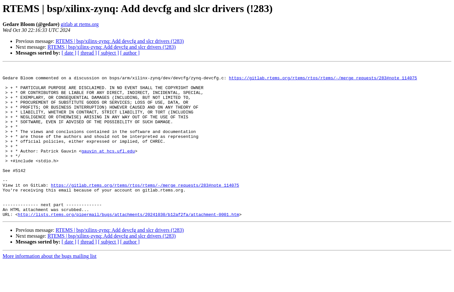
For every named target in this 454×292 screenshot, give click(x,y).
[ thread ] (87, 53)
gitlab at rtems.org (80, 24)
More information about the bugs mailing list (49, 286)
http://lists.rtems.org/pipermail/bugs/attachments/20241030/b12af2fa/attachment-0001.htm (128, 244)
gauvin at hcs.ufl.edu (108, 168)
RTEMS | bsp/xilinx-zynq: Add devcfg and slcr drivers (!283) (120, 41)
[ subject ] (108, 53)
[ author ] (130, 53)
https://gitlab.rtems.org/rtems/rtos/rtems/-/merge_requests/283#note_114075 (323, 81)
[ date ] (69, 53)
